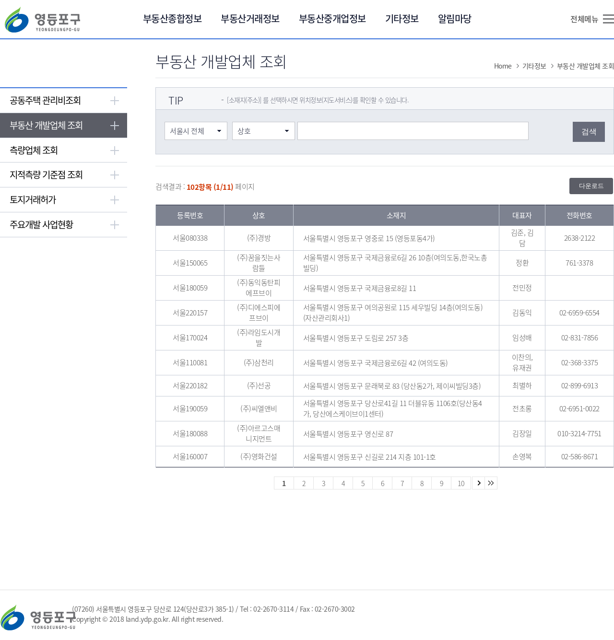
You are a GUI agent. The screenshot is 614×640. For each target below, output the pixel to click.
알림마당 (455, 18)
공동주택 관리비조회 (45, 100)
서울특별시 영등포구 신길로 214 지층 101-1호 (369, 457)
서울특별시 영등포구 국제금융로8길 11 (359, 288)
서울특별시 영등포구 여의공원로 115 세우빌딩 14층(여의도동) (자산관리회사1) (393, 313)
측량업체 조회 (34, 150)
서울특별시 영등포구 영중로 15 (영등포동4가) (369, 238)
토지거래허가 (33, 199)
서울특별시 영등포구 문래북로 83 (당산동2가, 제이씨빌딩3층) (392, 386)
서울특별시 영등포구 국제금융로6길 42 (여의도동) (375, 363)
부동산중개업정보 (332, 18)
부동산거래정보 (250, 18)
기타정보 (402, 18)
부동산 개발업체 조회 (46, 125)
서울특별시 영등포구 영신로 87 (348, 434)
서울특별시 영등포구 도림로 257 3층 (356, 338)
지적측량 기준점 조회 (46, 174)
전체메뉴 (584, 18)
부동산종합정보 (172, 18)
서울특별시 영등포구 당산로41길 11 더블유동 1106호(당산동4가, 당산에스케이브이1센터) (392, 408)
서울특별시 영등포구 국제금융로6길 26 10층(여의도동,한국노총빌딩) (395, 263)
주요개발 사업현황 (41, 224)
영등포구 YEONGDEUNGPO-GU (42, 20)
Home (503, 65)
